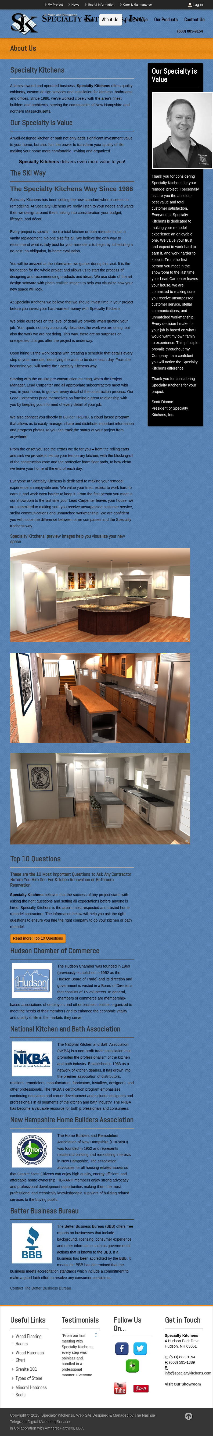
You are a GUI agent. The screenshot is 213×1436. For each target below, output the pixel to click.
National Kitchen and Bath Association (65, 1029)
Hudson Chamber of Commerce (54, 950)
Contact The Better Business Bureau (40, 1288)
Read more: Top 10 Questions (38, 938)
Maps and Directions (62, 14)
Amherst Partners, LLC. (64, 1428)
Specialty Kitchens (37, 70)
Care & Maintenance (137, 4)
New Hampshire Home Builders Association (71, 1120)
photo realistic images (63, 283)
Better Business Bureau (44, 1211)
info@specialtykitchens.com (188, 1373)
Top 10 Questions (35, 859)
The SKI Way (27, 173)
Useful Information (101, 4)
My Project (55, 4)
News (75, 4)
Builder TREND (76, 417)
